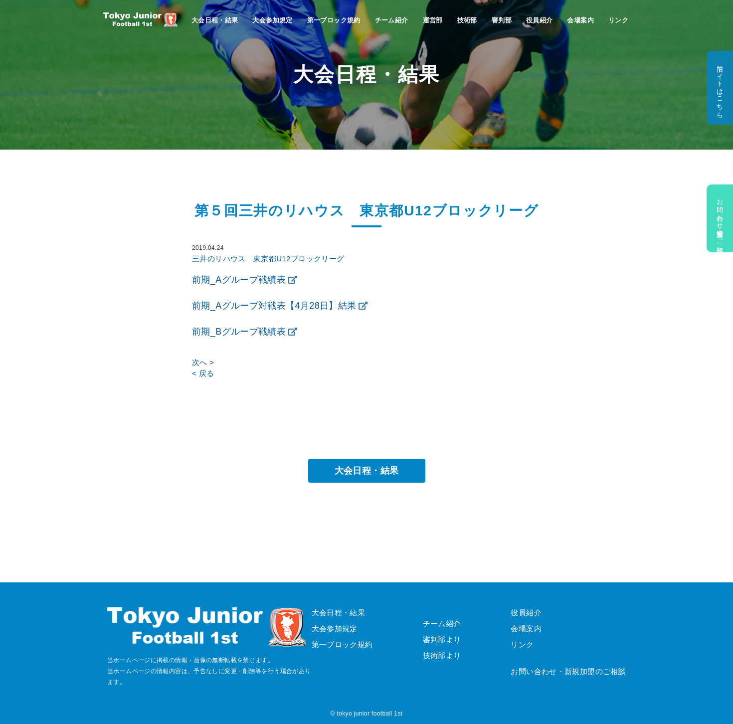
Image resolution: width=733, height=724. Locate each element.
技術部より (442, 655)
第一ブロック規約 (334, 20)
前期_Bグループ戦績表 (239, 332)
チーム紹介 (391, 20)
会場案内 (580, 20)
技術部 (467, 20)
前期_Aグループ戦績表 (239, 280)
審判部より (442, 639)
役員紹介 (539, 20)
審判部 (502, 20)
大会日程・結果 (214, 20)
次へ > (203, 362)
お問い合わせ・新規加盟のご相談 (720, 218)
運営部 (433, 20)
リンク (618, 20)
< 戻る (203, 373)
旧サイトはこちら (720, 88)
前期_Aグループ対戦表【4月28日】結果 (274, 306)
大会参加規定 (272, 20)
